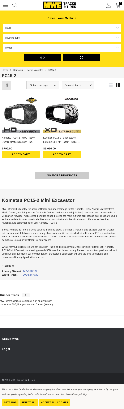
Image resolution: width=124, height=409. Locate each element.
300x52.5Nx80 (30, 274)
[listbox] (78, 85)
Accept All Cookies (54, 402)
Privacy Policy (79, 394)
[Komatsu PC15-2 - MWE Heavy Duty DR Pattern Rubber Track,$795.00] (21, 114)
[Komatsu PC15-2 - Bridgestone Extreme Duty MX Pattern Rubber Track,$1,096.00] (62, 114)
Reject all (28, 402)
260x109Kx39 (30, 271)
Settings (10, 402)
